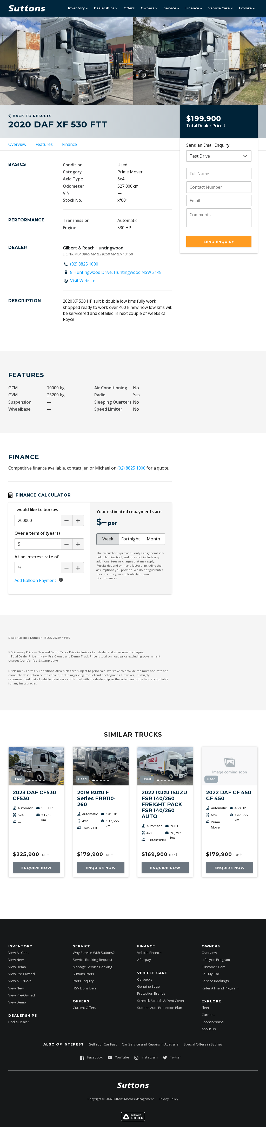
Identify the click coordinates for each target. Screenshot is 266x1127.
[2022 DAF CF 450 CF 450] (229, 766)
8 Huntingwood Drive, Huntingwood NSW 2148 (116, 272)
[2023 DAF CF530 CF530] (36, 766)
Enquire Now (36, 868)
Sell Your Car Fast (103, 1044)
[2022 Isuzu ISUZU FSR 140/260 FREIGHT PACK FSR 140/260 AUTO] (165, 766)
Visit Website (82, 280)
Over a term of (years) (37, 533)
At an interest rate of (37, 557)
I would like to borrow (36, 509)
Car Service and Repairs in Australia (150, 1044)
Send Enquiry (218, 242)
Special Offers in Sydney (203, 1044)
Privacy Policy (168, 1099)
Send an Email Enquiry (208, 145)
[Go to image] (29, 780)
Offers (129, 8)
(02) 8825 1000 (84, 264)
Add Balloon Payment (35, 580)
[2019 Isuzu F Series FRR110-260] (101, 766)
